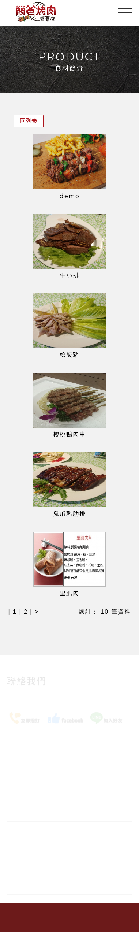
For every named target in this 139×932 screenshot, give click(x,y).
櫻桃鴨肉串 (69, 434)
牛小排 (69, 275)
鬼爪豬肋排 (69, 513)
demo (70, 196)
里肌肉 (69, 593)
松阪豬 (69, 355)
